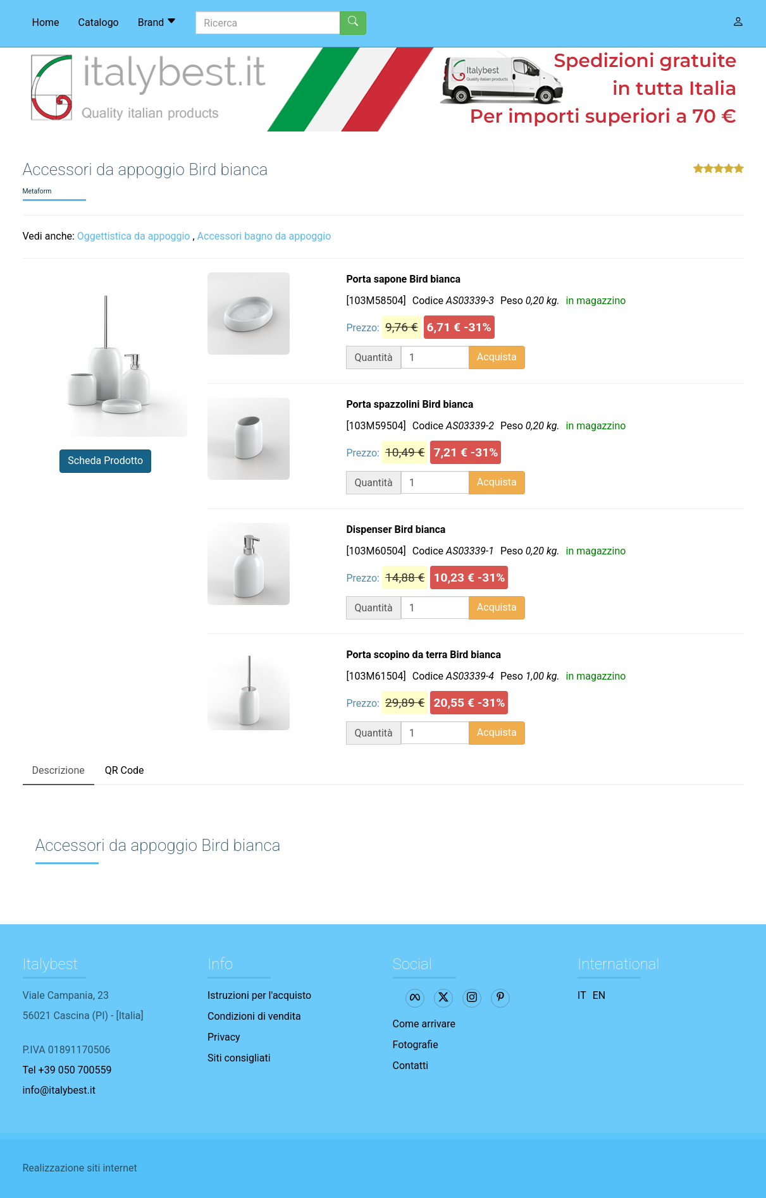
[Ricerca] (267, 22)
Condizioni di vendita (254, 1016)
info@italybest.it (59, 1090)
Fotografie (415, 1045)
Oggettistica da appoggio (133, 236)
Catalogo (98, 22)
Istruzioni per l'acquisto (259, 995)
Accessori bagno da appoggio (264, 236)
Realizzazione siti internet (80, 1168)
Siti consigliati (239, 1058)
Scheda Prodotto (105, 461)
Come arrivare (424, 1024)
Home (45, 22)
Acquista (497, 357)
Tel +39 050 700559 (67, 1070)
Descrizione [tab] (58, 770)
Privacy (223, 1037)
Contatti (411, 1066)
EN (599, 995)
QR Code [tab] (124, 770)
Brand (157, 22)
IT (582, 995)
